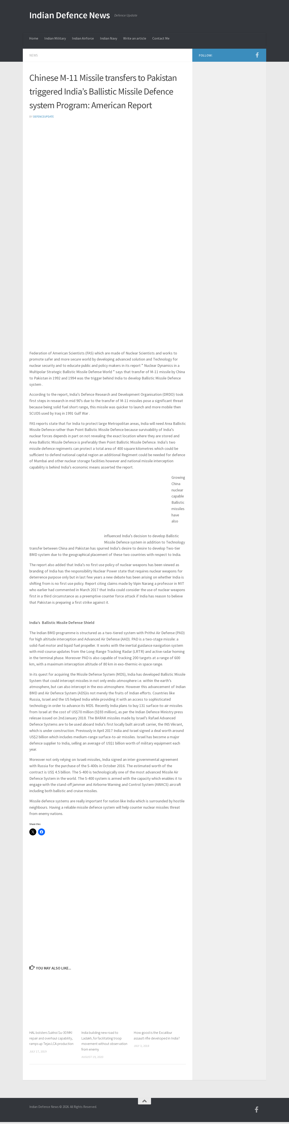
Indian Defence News (69, 15)
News (33, 55)
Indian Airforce (83, 38)
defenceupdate (43, 116)
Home (33, 38)
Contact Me (160, 38)
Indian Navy (108, 38)
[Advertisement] (107, 155)
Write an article (134, 38)
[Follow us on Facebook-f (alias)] (257, 55)
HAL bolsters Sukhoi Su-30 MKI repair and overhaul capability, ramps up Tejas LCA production (52, 1038)
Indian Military (55, 38)
